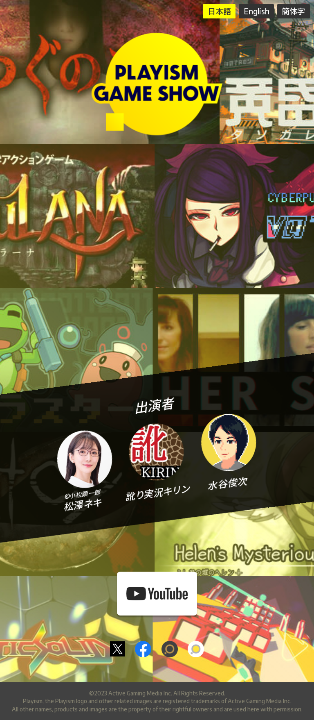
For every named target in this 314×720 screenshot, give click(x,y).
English (256, 11)
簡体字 (293, 11)
